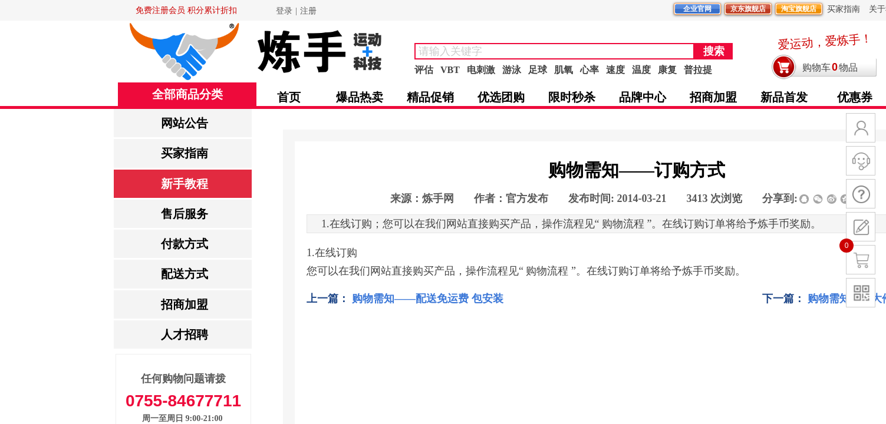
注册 (308, 10)
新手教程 (184, 183)
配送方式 (184, 273)
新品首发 (784, 97)
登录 (284, 10)
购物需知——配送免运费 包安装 (405, 299)
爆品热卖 (359, 97)
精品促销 (430, 97)
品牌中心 (642, 97)
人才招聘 (184, 334)
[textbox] (554, 51)
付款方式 (184, 243)
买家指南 (184, 153)
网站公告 (184, 123)
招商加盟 (184, 304)
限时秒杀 (571, 97)
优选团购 (501, 97)
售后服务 (184, 213)
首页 (289, 97)
